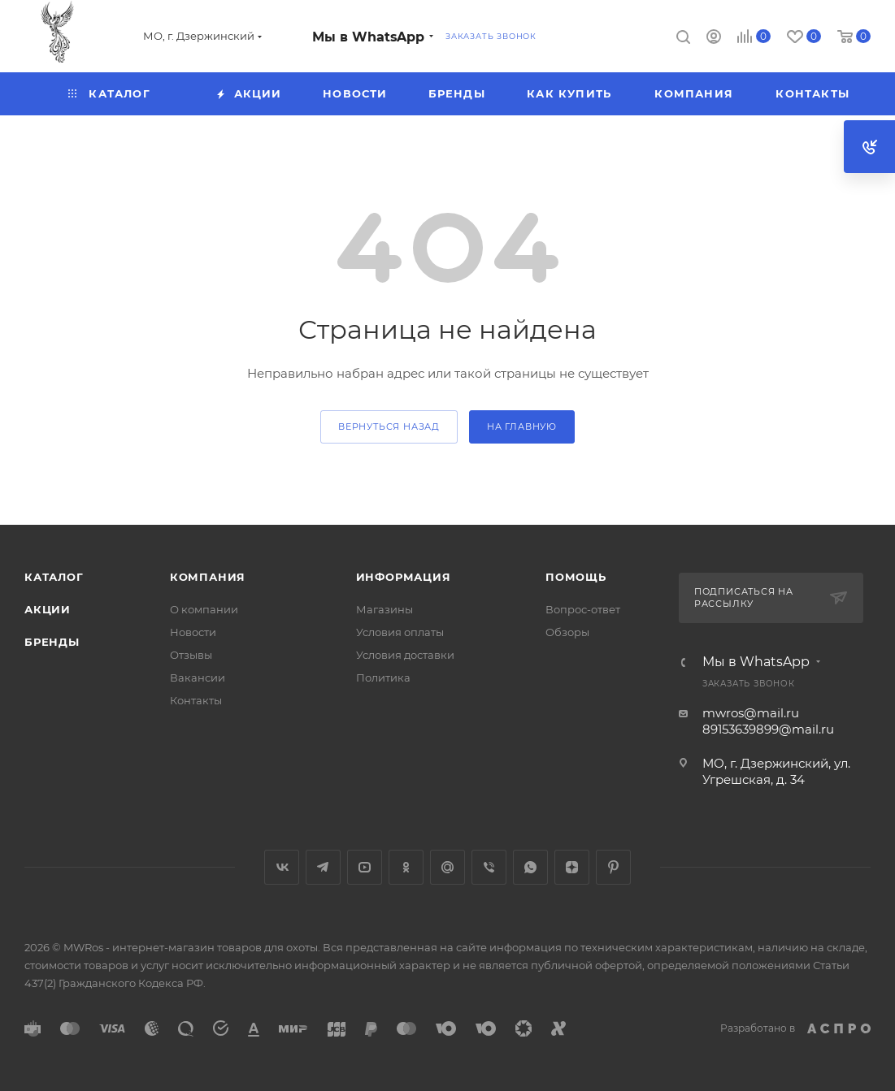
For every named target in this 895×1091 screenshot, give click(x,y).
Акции (47, 609)
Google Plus (447, 867)
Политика (383, 677)
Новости (193, 632)
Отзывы (191, 654)
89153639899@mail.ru (768, 729)
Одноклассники (406, 867)
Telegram (323, 867)
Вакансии (197, 677)
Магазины (384, 609)
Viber (488, 867)
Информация (403, 576)
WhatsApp (530, 867)
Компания (207, 576)
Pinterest (613, 867)
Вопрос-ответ (582, 609)
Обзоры (567, 632)
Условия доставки (405, 654)
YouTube (364, 867)
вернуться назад (389, 426)
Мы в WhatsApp (368, 37)
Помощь (575, 576)
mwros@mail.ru (750, 713)
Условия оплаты (400, 632)
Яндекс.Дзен (571, 867)
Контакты (196, 700)
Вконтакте (281, 867)
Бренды (52, 641)
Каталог (54, 576)
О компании (204, 609)
